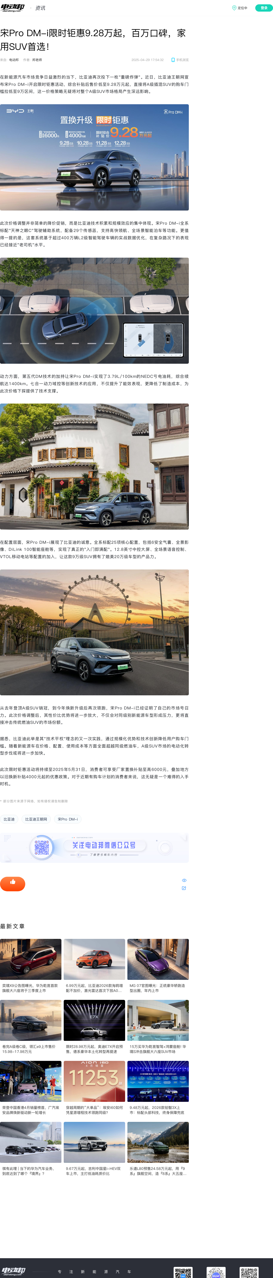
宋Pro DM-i (68, 819)
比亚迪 (9, 819)
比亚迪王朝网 (36, 819)
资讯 (40, 8)
